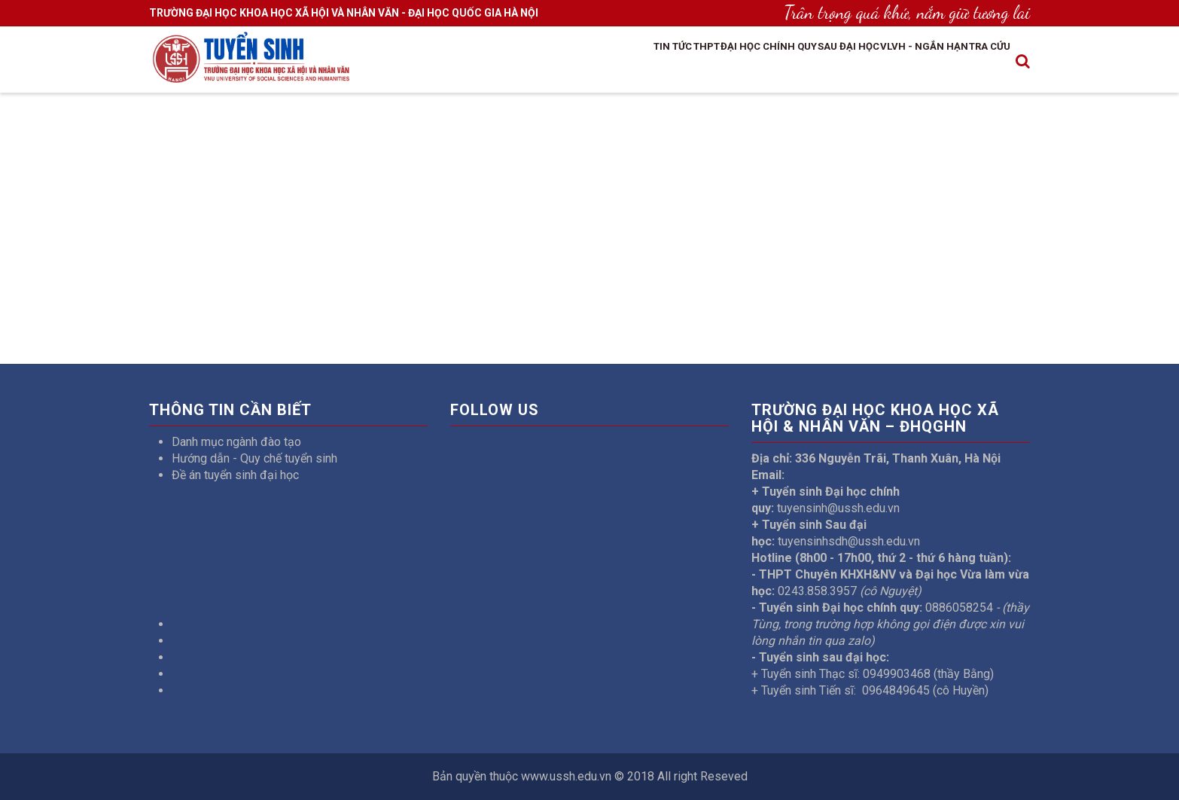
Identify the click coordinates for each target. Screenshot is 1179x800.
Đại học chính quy (697, 62)
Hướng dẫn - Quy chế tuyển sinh (254, 458)
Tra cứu (980, 62)
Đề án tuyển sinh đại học (235, 475)
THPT (616, 62)
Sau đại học (799, 62)
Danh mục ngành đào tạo (236, 442)
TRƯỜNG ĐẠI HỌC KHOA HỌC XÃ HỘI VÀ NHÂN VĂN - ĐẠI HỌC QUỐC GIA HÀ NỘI (343, 13)
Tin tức (567, 62)
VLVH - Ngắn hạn (895, 62)
